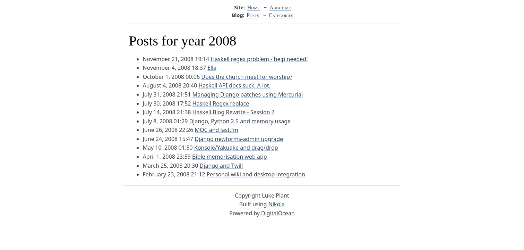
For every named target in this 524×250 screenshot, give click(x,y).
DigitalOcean (278, 213)
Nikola (276, 204)
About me (280, 7)
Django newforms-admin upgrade (239, 139)
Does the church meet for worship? (246, 77)
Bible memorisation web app (229, 156)
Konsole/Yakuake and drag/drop (236, 147)
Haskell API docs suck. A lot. (234, 85)
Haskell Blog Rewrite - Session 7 (233, 112)
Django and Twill (221, 165)
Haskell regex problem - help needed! (259, 59)
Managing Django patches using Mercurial (247, 94)
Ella (211, 68)
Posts (253, 15)
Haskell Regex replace (220, 103)
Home (253, 7)
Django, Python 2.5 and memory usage (240, 121)
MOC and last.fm (216, 130)
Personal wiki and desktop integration (256, 174)
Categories (281, 15)
